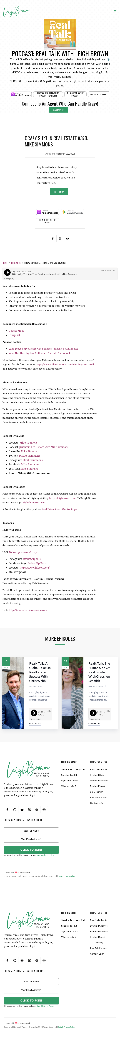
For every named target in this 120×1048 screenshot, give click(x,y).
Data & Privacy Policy (45, 855)
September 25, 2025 (96, 686)
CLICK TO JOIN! (31, 849)
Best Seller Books (98, 769)
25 (65, 661)
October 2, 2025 (35, 686)
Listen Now (58, 191)
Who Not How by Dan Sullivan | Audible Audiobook (40, 353)
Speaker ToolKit (69, 775)
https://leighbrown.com (62, 498)
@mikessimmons (32, 460)
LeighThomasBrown (33, 502)
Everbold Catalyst (99, 775)
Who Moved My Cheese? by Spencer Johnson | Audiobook (43, 348)
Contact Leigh (97, 803)
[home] (16, 8)
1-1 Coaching (96, 791)
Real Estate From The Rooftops (59, 509)
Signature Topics (69, 780)
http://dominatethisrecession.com (28, 609)
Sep (65, 667)
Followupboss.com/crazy (23, 552)
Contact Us (59, 110)
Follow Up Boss (37, 563)
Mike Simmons (28, 442)
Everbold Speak (97, 786)
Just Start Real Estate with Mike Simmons (43, 447)
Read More (35, 724)
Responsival (25, 872)
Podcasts (15, 262)
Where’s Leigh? (68, 786)
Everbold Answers (99, 780)
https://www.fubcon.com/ (35, 567)
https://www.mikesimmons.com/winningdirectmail (65, 364)
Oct (6, 667)
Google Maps (16, 330)
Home (4, 262)
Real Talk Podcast (98, 797)
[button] (115, 11)
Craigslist (14, 335)
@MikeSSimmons (29, 455)
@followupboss (31, 559)
